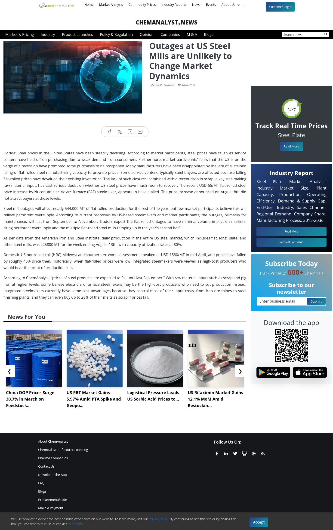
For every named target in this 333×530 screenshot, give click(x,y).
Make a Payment (50, 508)
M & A (192, 34)
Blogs (208, 34)
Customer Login (280, 7)
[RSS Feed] (263, 452)
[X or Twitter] (235, 452)
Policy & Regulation (116, 34)
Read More (291, 146)
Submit (316, 301)
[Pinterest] (253, 452)
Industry (48, 34)
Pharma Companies (53, 458)
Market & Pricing (19, 34)
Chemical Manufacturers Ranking (63, 449)
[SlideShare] (244, 452)
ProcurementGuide (52, 499)
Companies (170, 34)
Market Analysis (111, 4)
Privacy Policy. (159, 519)
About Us (231, 4)
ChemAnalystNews (166, 22)
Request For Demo (292, 242)
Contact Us (46, 466)
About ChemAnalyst (53, 441)
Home (89, 4)
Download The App (52, 474)
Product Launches (77, 34)
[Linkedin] (226, 452)
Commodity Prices (142, 4)
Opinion (147, 34)
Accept (259, 522)
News (196, 4)
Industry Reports (174, 4)
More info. (76, 524)
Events (211, 4)
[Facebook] (216, 452)
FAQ (41, 483)
